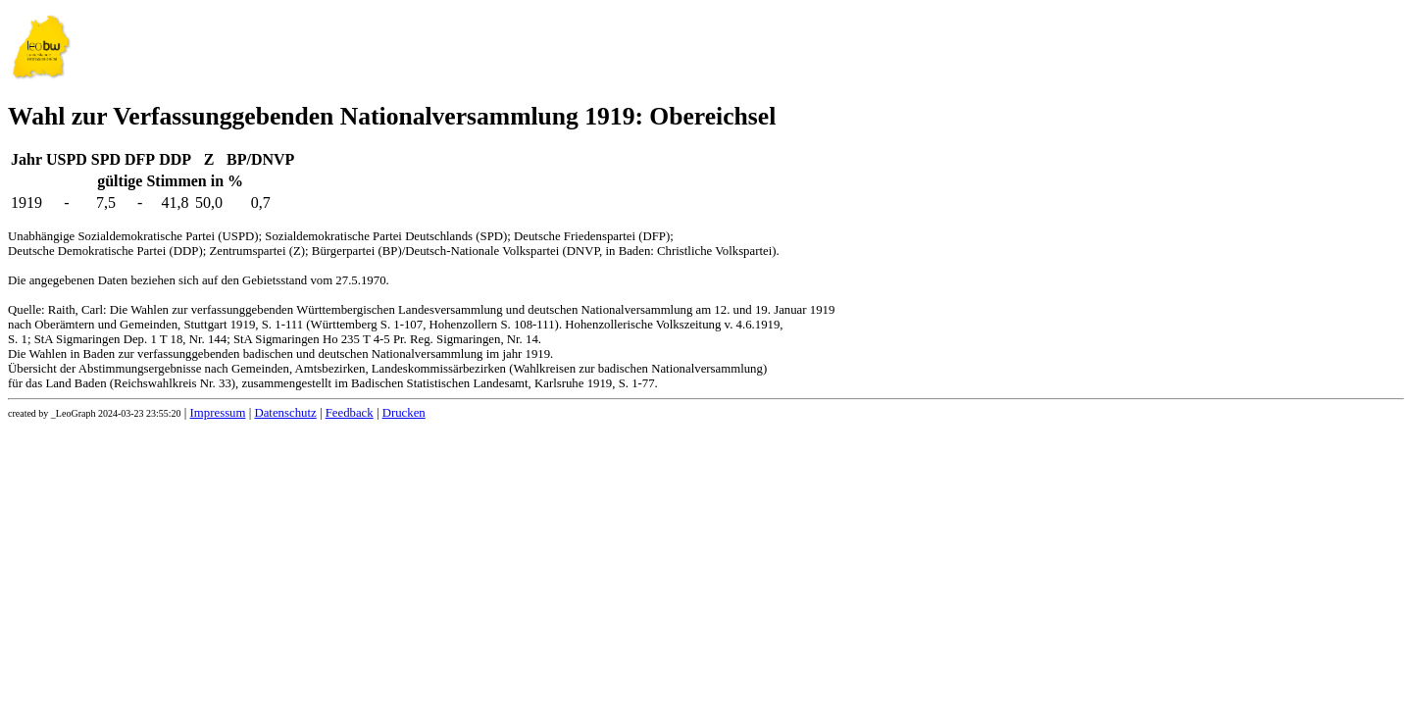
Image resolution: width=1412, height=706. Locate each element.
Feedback (350, 413)
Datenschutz (285, 413)
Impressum (218, 413)
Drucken (404, 413)
